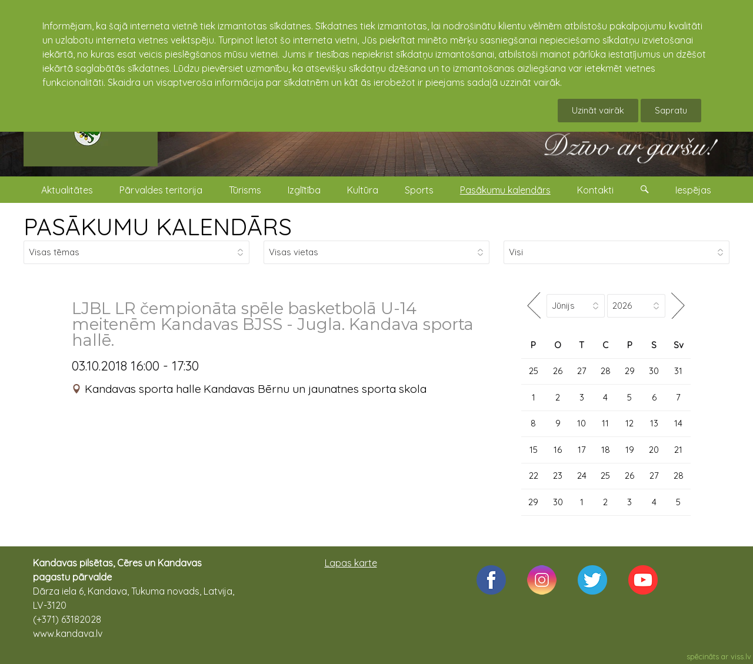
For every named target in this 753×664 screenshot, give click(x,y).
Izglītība (304, 190)
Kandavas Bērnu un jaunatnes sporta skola (315, 389)
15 (533, 449)
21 (678, 449)
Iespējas (693, 190)
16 (558, 449)
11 (605, 423)
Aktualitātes (67, 190)
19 (629, 449)
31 (678, 370)
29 (630, 370)
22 (533, 475)
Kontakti (595, 190)
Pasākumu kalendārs (505, 190)
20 (654, 449)
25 (533, 370)
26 (557, 370)
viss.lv (741, 656)
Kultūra (362, 190)
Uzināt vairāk (598, 110)
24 (582, 475)
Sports (419, 190)
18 (605, 449)
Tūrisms (245, 190)
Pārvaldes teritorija (160, 190)
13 (654, 423)
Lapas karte (351, 563)
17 (582, 449)
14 (678, 423)
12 (629, 423)
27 (582, 370)
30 (654, 370)
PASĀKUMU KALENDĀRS (158, 226)
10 (581, 423)
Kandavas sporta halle (143, 389)
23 (557, 475)
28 (606, 370)
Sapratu (671, 110)
